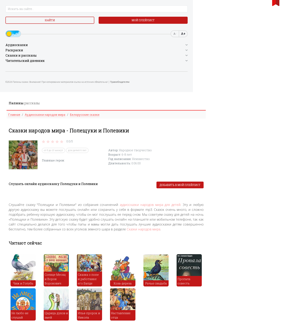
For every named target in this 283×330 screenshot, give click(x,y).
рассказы (94, 11)
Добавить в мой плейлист (250, 93)
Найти (19, 23)
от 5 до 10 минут (124, 58)
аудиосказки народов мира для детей (221, 112)
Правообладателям (34, 91)
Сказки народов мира (214, 137)
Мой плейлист (47, 23)
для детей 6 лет (148, 58)
